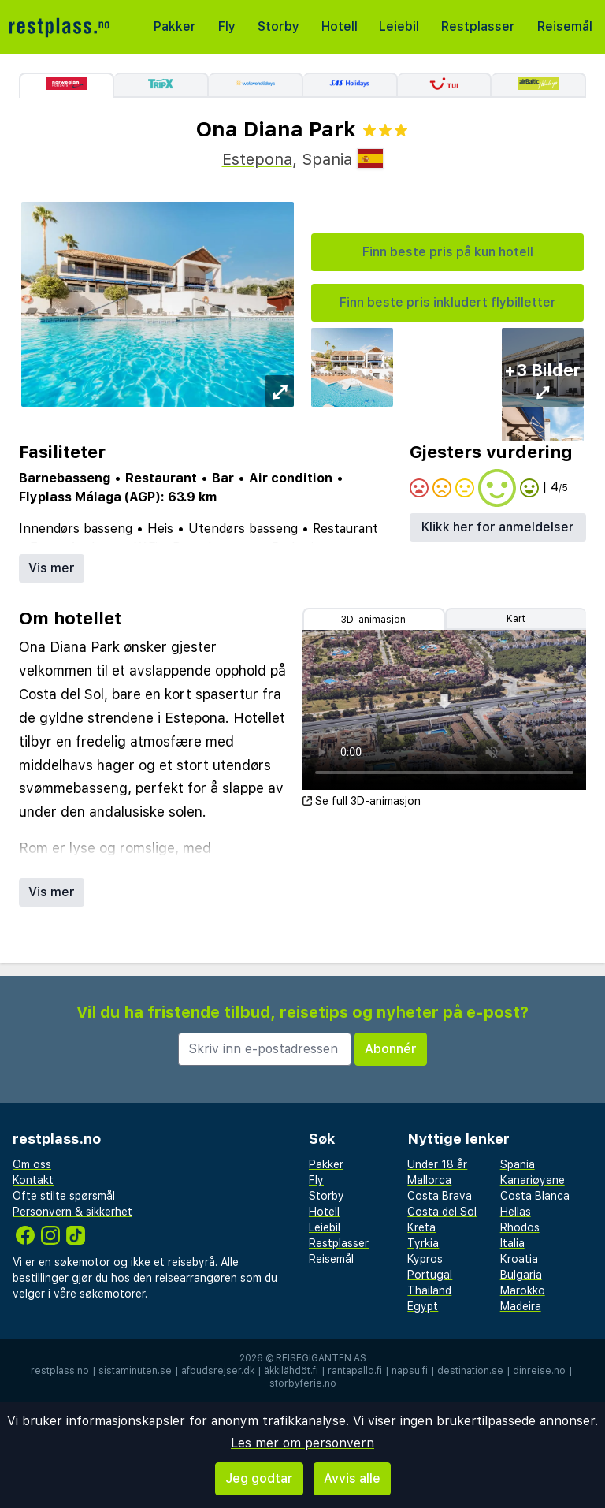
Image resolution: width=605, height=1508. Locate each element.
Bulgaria (521, 1274)
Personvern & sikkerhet (72, 1211)
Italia (512, 1243)
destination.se (470, 1370)
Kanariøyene (532, 1180)
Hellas (515, 1211)
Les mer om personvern (302, 1442)
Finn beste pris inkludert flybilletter (448, 302)
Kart (516, 618)
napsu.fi (410, 1370)
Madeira (520, 1306)
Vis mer (51, 567)
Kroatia (519, 1259)
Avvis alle (352, 1478)
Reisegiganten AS (321, 1358)
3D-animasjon (373, 619)
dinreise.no (539, 1370)
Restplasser (478, 26)
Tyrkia (423, 1243)
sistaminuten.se (135, 1370)
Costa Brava (439, 1196)
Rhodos (520, 1227)
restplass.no (60, 1370)
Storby (278, 26)
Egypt (422, 1306)
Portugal (429, 1274)
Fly (227, 26)
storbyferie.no (302, 1383)
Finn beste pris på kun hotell (447, 251)
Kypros (425, 1259)
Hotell (339, 26)
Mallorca (429, 1180)
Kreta (421, 1227)
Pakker (175, 26)
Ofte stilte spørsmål (64, 1196)
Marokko (522, 1290)
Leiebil (399, 26)
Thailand (429, 1290)
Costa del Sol (442, 1211)
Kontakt (33, 1180)
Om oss (32, 1164)
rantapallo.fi (355, 1370)
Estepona (257, 159)
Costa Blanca (535, 1196)
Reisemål (564, 26)
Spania (517, 1164)
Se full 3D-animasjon (361, 801)
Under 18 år (437, 1164)
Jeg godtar (259, 1478)
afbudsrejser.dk (217, 1370)
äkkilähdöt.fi (291, 1370)
